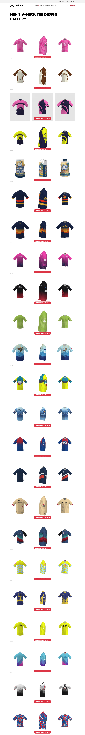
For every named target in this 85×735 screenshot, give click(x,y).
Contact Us (53, 5)
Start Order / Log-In (70, 1)
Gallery (25, 26)
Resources (47, 5)
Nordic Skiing (18, 26)
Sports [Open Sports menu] (36, 5)
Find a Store (61, 1)
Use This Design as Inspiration (42, 57)
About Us (42, 5)
